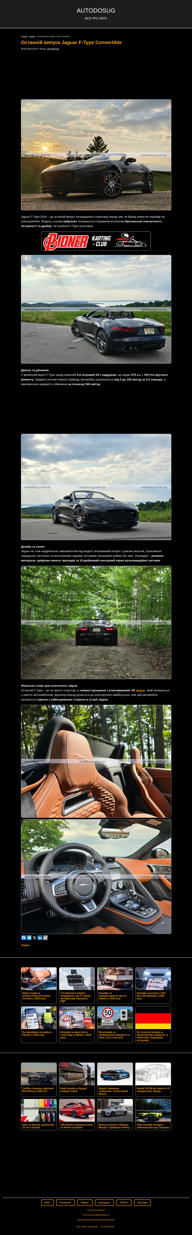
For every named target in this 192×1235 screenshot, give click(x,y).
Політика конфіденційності (96, 1170)
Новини (32, 36)
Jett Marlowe (53, 49)
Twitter (85, 1158)
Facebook (65, 1158)
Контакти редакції (96, 1165)
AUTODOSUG (96, 10)
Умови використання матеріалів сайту (96, 1175)
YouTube (142, 1158)
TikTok (124, 1158)
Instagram (104, 1158)
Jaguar (140, 645)
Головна (24, 36)
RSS (47, 1158)
